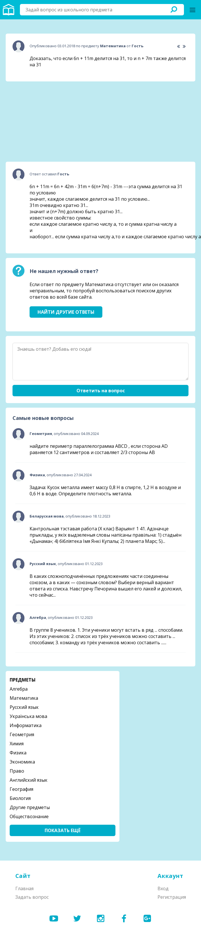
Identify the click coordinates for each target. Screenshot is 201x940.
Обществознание (29, 816)
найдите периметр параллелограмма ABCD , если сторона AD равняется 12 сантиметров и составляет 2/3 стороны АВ (99, 449)
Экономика (22, 762)
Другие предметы (30, 807)
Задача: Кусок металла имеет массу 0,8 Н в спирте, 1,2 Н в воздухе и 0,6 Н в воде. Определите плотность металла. (105, 490)
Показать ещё (62, 830)
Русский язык (24, 707)
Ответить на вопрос (100, 390)
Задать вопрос (32, 897)
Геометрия (22, 734)
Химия (17, 743)
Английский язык (28, 780)
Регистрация (172, 897)
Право (17, 771)
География (21, 789)
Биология (20, 798)
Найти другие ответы (66, 312)
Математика (24, 698)
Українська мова (28, 716)
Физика (18, 753)
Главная (24, 888)
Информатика (26, 725)
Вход (163, 888)
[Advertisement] (48, 121)
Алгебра (19, 689)
